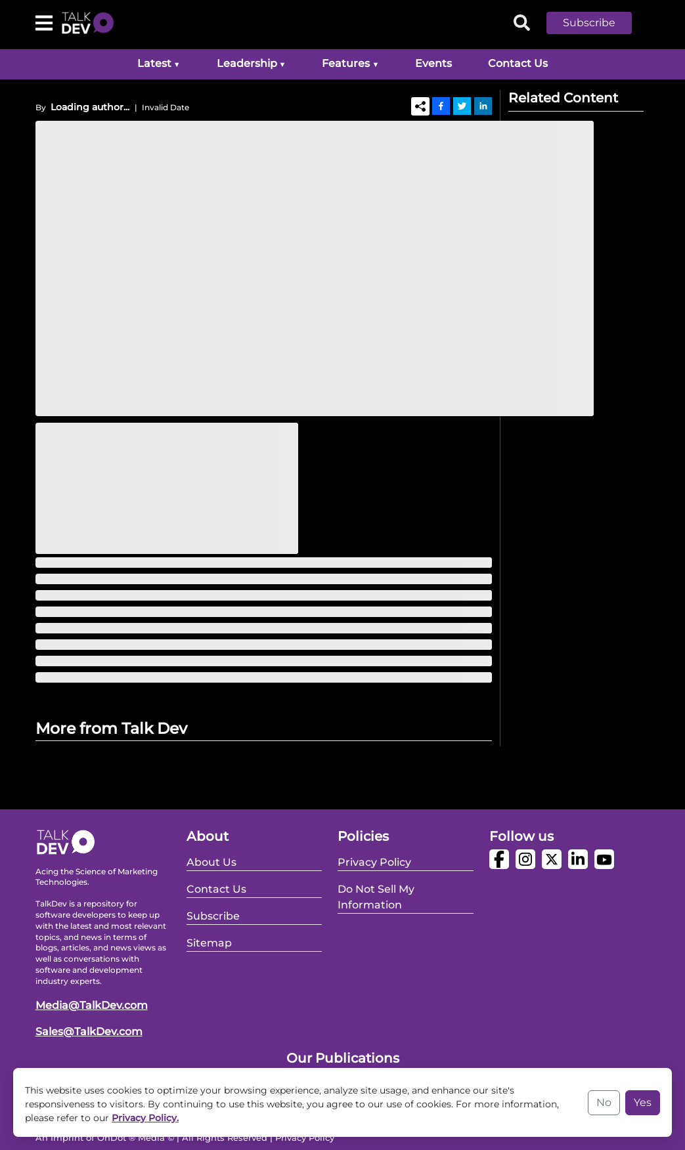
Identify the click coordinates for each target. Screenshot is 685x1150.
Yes (643, 1102)
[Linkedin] (483, 105)
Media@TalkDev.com (91, 1005)
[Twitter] (462, 105)
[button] (599, 23)
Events (433, 63)
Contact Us (518, 63)
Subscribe (589, 22)
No (603, 1102)
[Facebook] (441, 105)
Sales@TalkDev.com (89, 1031)
